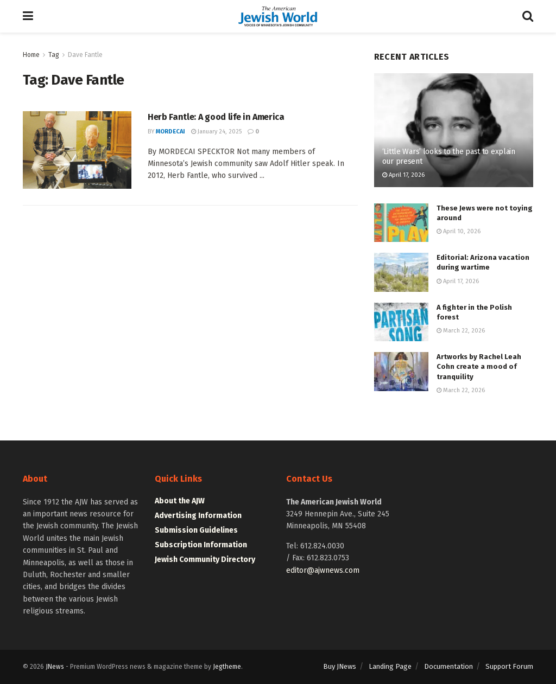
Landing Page (390, 666)
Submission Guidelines (196, 530)
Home (31, 55)
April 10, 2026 (459, 231)
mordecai (170, 131)
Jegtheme (227, 666)
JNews (55, 666)
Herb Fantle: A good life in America (216, 117)
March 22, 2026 (461, 330)
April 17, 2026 (403, 174)
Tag (53, 55)
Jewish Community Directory (205, 559)
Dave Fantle (85, 55)
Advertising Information (198, 515)
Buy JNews (339, 666)
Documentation (448, 666)
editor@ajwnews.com (322, 570)
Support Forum (509, 666)
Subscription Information (201, 544)
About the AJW (180, 501)
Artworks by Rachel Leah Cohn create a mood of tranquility (479, 366)
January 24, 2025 (216, 131)
